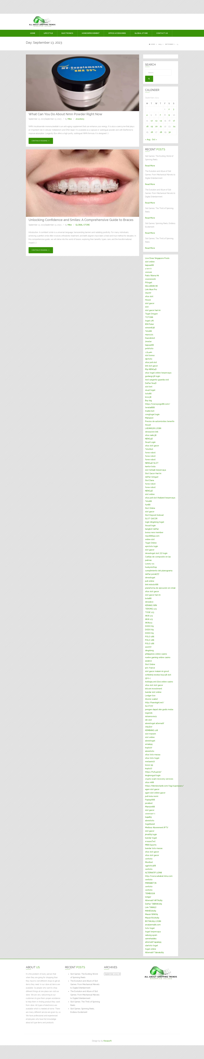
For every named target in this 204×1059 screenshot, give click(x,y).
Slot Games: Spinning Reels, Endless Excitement (82, 1010)
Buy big (148, 400)
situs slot (149, 296)
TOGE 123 (149, 612)
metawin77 (150, 761)
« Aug (147, 139)
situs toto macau (152, 755)
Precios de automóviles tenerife (159, 421)
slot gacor (149, 303)
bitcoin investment (153, 689)
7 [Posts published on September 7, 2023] (160, 115)
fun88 (147, 505)
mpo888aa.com (152, 536)
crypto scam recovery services (159, 779)
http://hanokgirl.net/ (154, 702)
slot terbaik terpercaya (155, 470)
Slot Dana (149, 480)
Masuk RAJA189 (152, 918)
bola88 (148, 598)
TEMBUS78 (150, 893)
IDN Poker (149, 324)
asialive (148, 661)
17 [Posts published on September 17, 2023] (174, 121)
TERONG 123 (151, 609)
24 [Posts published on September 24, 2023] (174, 126)
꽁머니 (148, 678)
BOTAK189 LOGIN (153, 921)
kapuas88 (149, 265)
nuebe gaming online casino (157, 657)
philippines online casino (156, 654)
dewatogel (150, 553)
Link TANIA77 (150, 907)
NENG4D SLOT (151, 463)
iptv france (150, 668)
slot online (150, 262)
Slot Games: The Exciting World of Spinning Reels (84, 975)
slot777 (148, 647)
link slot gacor (151, 366)
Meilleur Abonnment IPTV (156, 827)
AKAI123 (148, 623)
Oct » (154, 139)
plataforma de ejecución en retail (160, 588)
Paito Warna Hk (152, 275)
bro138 (148, 397)
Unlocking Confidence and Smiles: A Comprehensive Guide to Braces (81, 220)
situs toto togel (152, 758)
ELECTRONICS (67, 33)
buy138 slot (166, 675)
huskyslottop (151, 567)
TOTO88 (149, 317)
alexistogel (150, 741)
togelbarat (150, 824)
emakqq (148, 744)
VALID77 (148, 727)
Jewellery (79, 119)
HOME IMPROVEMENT (91, 33)
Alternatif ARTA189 (153, 900)
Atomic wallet (151, 699)
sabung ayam (151, 935)
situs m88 (149, 782)
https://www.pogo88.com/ (157, 404)
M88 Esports (150, 845)
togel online (150, 949)
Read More (150, 166)
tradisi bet (149, 411)
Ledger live (150, 696)
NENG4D (149, 439)
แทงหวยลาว (150, 814)
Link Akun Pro (151, 289)
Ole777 (148, 293)
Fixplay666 (150, 800)
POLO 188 (149, 637)
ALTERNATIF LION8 (153, 873)
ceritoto (148, 859)
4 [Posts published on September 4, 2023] (147, 115)
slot (147, 307)
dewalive (149, 602)
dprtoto (148, 359)
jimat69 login (151, 834)
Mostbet (149, 862)
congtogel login (152, 414)
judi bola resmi (151, 796)
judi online (149, 581)
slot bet (148, 387)
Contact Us (162, 33)
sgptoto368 (150, 866)
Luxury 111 (149, 564)
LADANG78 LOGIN (153, 428)
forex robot (150, 453)
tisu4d (148, 425)
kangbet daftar (152, 529)
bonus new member (154, 532)
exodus (157, 675)
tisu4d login (150, 525)
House (148, 300)
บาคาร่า (148, 269)
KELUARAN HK (151, 286)
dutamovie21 (151, 716)
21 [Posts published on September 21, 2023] (161, 126)
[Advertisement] (46, 6)
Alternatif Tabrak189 (154, 952)
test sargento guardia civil (157, 380)
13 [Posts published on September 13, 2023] (156, 121)
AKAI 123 (149, 616)
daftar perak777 (152, 574)
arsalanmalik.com (153, 925)
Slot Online (150, 508)
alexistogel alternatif (154, 723)
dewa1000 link (151, 432)
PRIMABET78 (150, 883)
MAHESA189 (150, 911)
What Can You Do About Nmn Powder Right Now (65, 114)
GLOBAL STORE (141, 33)
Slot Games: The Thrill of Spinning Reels (85, 1003)
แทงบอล (148, 272)
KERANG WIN (151, 605)
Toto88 (148, 331)
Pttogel (148, 282)
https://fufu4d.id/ (153, 772)
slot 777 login (161, 553)
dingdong (149, 650)
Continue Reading (41, 141)
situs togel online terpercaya (158, 373)
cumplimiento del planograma (158, 571)
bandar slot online (153, 692)
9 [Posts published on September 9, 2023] (169, 115)
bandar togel (151, 838)
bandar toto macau (153, 848)
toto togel (150, 928)
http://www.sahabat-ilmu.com (158, 876)
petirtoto (149, 348)
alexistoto (149, 751)
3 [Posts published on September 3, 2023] (173, 109)
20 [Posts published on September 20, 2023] (156, 126)
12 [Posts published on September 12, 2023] (152, 121)
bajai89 (148, 817)
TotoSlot (149, 449)
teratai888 (150, 407)
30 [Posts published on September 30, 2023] (169, 132)
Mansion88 (150, 807)
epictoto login (151, 546)
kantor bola (150, 466)
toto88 (148, 394)
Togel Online (151, 543)
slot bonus (150, 355)
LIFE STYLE (48, 33)
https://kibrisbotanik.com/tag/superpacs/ (164, 786)
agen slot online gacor (155, 793)
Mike (70, 119)
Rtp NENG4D (151, 369)
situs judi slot (151, 362)
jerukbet (149, 803)
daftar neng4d (151, 477)
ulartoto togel (151, 945)
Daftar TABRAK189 (153, 904)
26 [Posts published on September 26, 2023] (152, 132)
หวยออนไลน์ (150, 841)
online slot (150, 539)
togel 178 (149, 321)
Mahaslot (149, 418)
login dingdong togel (154, 522)
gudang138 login (152, 376)
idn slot (148, 720)
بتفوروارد (148, 352)
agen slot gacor (152, 789)
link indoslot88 (151, 584)
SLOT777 (149, 706)
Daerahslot (150, 338)
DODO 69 (149, 626)
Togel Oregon (151, 314)
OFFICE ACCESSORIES (117, 33)
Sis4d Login (150, 442)
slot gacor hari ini (152, 310)
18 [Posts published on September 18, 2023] (147, 126)
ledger (148, 897)
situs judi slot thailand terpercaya (160, 498)
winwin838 (150, 328)
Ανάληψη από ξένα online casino (159, 682)
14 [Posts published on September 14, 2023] (161, 121)
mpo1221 (149, 335)
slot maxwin (150, 734)
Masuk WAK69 (151, 914)
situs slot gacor (152, 446)
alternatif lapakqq (153, 942)
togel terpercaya (153, 932)
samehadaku (150, 939)
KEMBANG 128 (151, 730)
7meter (148, 341)
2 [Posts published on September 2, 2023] (169, 109)
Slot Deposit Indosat (154, 515)
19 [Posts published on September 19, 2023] (152, 126)
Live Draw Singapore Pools (157, 258)
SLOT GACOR (151, 518)
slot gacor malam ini (154, 671)
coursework (150, 279)
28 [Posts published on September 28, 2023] (161, 132)
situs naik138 (150, 435)
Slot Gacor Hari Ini (153, 473)
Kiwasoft (108, 1041)
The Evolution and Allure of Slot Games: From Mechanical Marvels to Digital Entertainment (84, 984)
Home (32, 33)
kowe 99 (149, 765)
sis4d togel (150, 390)
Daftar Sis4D (150, 383)
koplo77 (148, 748)
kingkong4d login (152, 775)
